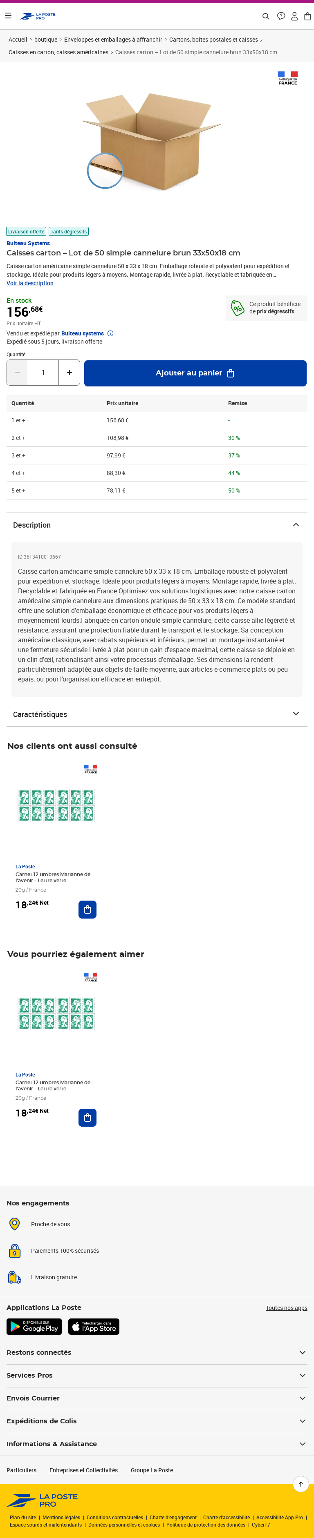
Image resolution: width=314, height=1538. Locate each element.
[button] (281, 16)
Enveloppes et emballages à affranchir (113, 39)
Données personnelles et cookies (124, 1524)
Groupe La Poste (152, 1470)
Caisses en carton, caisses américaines (58, 52)
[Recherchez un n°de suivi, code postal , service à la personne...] (266, 16)
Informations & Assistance (157, 1444)
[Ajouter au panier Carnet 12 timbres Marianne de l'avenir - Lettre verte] (87, 909)
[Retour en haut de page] (301, 1484)
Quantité (16, 354)
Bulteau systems (28, 243)
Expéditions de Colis (157, 1421)
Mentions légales (61, 1517)
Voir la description (30, 283)
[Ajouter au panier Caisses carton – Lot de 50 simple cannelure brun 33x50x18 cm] (195, 373)
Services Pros (157, 1375)
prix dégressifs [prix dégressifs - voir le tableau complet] (275, 311)
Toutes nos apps (286, 1308)
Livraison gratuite (54, 1277)
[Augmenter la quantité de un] (69, 372)
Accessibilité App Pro (279, 1517)
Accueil (18, 39)
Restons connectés (157, 1353)
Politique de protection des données (205, 1524)
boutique (45, 39)
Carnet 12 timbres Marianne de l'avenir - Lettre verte (53, 877)
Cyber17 (261, 1524)
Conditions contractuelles (115, 1517)
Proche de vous (50, 1224)
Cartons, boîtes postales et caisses (213, 39)
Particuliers (21, 1470)
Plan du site (23, 1517)
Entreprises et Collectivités (83, 1470)
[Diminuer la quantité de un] (17, 372)
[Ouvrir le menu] (8, 16)
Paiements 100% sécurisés (65, 1250)
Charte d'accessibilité (226, 1517)
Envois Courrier (157, 1398)
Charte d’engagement (173, 1517)
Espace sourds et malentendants (46, 1524)
